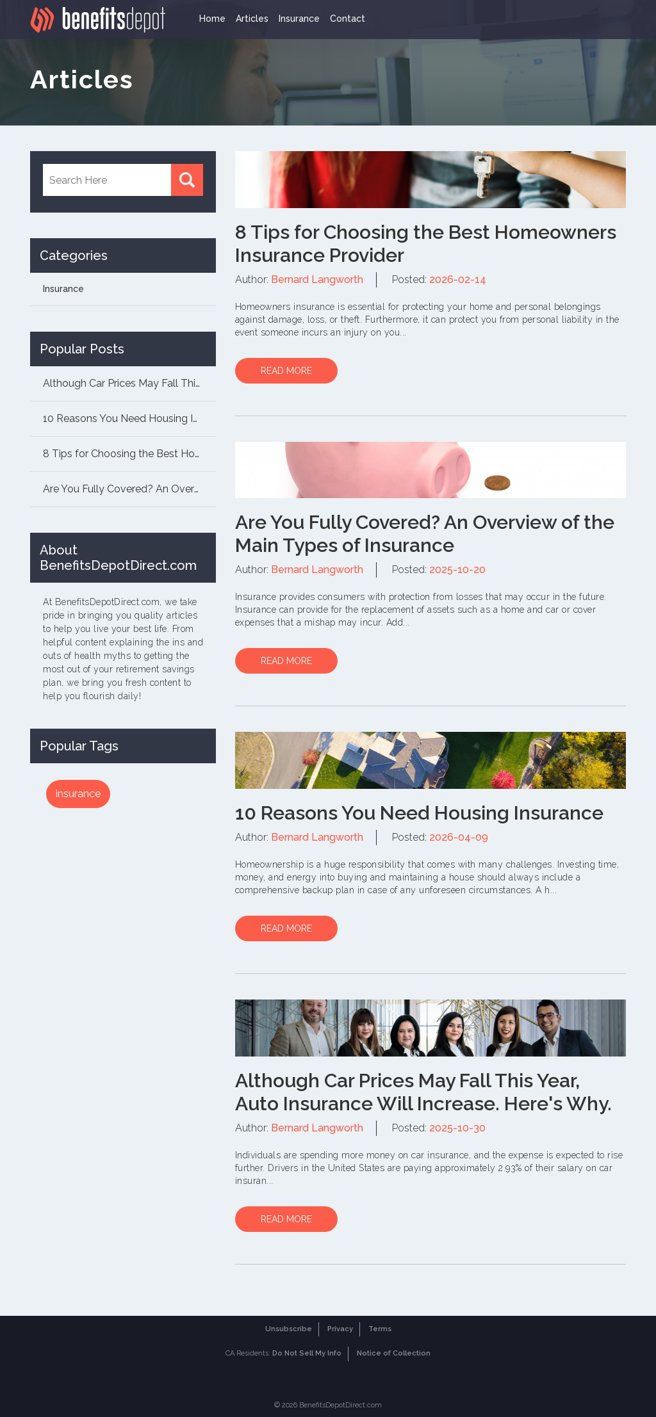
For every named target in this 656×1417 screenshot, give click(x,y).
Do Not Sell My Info (306, 1353)
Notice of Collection (393, 1353)
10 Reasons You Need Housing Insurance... (129, 418)
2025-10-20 (457, 569)
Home (212, 18)
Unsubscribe (288, 1329)
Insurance (299, 18)
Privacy (340, 1329)
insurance (78, 794)
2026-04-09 (458, 837)
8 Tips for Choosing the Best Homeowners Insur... (129, 454)
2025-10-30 (457, 1128)
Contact (347, 18)
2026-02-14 (457, 279)
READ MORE (286, 371)
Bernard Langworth (317, 279)
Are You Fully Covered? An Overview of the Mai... (129, 489)
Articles (252, 18)
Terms (379, 1329)
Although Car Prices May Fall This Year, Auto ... (129, 383)
